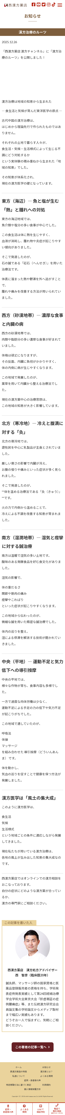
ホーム (18, 1067)
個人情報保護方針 (32, 1089)
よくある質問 (46, 1076)
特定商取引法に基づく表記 (18, 1085)
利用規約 (46, 1085)
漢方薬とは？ (46, 1071)
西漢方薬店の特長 (18, 1071)
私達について (18, 1076)
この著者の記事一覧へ (30, 1047)
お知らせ (46, 1067)
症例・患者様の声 (32, 1080)
